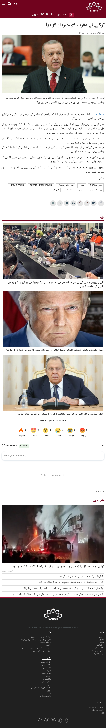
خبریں (35, 15)
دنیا (49, 684)
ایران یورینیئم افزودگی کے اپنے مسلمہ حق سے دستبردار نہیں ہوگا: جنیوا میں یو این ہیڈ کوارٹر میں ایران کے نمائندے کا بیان (55, 284)
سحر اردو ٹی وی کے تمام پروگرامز (35, 639)
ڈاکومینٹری (45, 696)
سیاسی (101, 642)
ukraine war (17, 185)
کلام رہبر (47, 668)
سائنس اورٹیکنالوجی (41, 687)
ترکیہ (80, 190)
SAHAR (95, 7)
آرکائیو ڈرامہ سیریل (41, 636)
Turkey (68, 190)
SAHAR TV (53, 615)
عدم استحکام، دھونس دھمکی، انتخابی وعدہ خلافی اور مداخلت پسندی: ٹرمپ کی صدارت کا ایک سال (54, 350)
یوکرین (81, 185)
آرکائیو (100, 645)
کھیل (49, 690)
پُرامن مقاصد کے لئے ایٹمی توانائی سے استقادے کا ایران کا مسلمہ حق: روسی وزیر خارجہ (60, 414)
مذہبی (101, 636)
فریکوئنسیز (45, 642)
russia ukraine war (41, 185)
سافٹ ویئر (99, 648)
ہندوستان (46, 682)
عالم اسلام (46, 673)
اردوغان (56, 190)
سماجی (101, 639)
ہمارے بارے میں (96, 650)
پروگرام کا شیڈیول (42, 650)
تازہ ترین (46, 665)
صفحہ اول (61, 15)
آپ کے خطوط (99, 653)
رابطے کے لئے (98, 710)
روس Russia (96, 185)
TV (42, 15)
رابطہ (48, 645)
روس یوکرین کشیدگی (65, 185)
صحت (49, 693)
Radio (49, 15)
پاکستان (47, 679)
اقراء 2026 (46, 662)
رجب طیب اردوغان (95, 190)
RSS (102, 713)
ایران (48, 676)
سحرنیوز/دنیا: (97, 114)
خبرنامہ (47, 670)
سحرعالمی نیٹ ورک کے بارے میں (36, 648)
